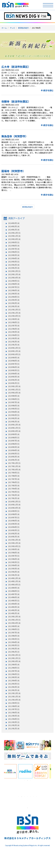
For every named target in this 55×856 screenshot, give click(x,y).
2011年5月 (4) (13, 716)
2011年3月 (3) (13, 722)
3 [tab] (30, 780)
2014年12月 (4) (14, 578)
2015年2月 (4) (13, 572)
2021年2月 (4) (13, 341)
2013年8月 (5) (13, 629)
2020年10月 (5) (14, 354)
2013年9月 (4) (13, 626)
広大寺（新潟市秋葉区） (16, 67)
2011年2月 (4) (13, 725)
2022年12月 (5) (14, 271)
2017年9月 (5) (13, 472)
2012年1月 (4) (13, 690)
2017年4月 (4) (13, 488)
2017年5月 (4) (13, 485)
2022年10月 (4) (14, 277)
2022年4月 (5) (13, 297)
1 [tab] (24, 780)
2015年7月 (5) (13, 556)
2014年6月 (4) (13, 597)
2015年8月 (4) (13, 552)
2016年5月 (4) (13, 524)
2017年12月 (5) (14, 463)
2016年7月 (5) (13, 517)
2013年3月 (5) (13, 645)
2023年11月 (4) (14, 236)
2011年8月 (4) (13, 706)
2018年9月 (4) (13, 434)
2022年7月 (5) (13, 287)
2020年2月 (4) (13, 380)
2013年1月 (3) (13, 652)
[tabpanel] (12, 771)
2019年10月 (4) (14, 392)
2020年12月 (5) (14, 348)
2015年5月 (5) (13, 562)
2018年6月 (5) (13, 444)
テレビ (12, 28)
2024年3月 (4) (13, 223)
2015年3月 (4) (13, 568)
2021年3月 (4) (13, 338)
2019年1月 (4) (13, 421)
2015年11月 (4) (14, 543)
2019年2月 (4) (13, 418)
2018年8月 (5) (13, 437)
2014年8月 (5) (13, 591)
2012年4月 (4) (13, 680)
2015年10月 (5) (14, 546)
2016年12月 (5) (14, 501)
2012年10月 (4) (14, 661)
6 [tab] (33, 796)
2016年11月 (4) (14, 504)
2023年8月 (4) (13, 245)
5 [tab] (30, 796)
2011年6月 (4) (13, 712)
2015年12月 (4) (14, 540)
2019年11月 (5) (14, 389)
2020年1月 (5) (13, 383)
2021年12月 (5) (14, 309)
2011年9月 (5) (13, 703)
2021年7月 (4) (13, 325)
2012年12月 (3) (14, 655)
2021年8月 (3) (13, 322)
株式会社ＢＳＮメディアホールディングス (27, 838)
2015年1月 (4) (13, 575)
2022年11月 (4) (14, 274)
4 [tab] (27, 796)
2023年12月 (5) (14, 233)
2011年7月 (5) (13, 709)
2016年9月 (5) (13, 511)
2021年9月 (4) (13, 319)
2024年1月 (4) (13, 229)
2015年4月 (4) (13, 565)
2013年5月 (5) (13, 639)
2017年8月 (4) (13, 476)
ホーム (4, 28)
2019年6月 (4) (13, 405)
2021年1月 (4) (13, 344)
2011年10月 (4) (14, 700)
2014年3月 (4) (13, 607)
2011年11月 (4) (14, 696)
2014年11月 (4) (14, 581)
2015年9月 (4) (13, 549)
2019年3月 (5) (13, 415)
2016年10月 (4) (14, 508)
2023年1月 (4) (13, 268)
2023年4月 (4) (13, 258)
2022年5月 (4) (13, 293)
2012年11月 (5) (14, 658)
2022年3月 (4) (13, 300)
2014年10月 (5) (14, 584)
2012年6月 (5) (13, 674)
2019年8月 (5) (13, 399)
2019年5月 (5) (13, 408)
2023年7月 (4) (13, 249)
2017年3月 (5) (13, 492)
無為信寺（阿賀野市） (14, 136)
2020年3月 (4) (13, 376)
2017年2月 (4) (13, 495)
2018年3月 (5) (13, 453)
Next (53, 771)
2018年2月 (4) (13, 456)
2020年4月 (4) (13, 373)
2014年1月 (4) (13, 613)
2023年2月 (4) (13, 265)
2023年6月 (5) (13, 252)
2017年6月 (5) (13, 482)
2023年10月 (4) (14, 239)
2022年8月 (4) (13, 284)
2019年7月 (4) (13, 402)
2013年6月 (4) (13, 636)
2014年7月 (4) (13, 594)
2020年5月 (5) (13, 370)
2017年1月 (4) (13, 498)
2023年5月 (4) (13, 255)
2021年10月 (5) (14, 316)
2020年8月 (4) (13, 360)
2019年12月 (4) (14, 386)
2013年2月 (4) (13, 648)
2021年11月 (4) (14, 313)
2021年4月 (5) (13, 335)
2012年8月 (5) (13, 668)
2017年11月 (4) (14, 466)
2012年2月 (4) (13, 687)
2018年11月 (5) (14, 428)
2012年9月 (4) (13, 664)
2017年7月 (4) (13, 479)
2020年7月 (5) (13, 364)
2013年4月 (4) (13, 642)
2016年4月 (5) (13, 527)
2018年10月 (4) (14, 431)
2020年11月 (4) (14, 351)
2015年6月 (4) (13, 559)
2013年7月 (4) (13, 632)
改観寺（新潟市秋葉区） (16, 101)
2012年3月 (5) (13, 684)
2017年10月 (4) (14, 469)
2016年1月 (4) (13, 536)
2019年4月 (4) (13, 412)
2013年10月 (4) (14, 623)
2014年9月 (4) (13, 588)
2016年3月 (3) (13, 530)
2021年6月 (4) (13, 329)
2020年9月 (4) (13, 357)
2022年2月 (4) (13, 303)
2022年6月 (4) (13, 290)
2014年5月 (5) (13, 600)
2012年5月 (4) (13, 677)
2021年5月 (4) (13, 332)
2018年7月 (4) (13, 440)
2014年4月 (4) (13, 604)
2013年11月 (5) (14, 620)
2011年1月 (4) (13, 728)
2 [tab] (27, 780)
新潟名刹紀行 (23, 28)
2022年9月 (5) (13, 281)
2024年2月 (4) (13, 226)
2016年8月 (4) (13, 514)
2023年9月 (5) (13, 242)
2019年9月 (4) (13, 396)
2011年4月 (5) (13, 719)
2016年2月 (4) (13, 533)
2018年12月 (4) (14, 424)
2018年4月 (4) (13, 450)
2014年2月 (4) (13, 610)
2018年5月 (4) (13, 447)
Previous (1, 771)
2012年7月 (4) (13, 671)
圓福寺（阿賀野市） (13, 171)
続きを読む (48, 90)
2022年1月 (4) (13, 306)
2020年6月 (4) (13, 367)
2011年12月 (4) (14, 693)
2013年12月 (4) (14, 616)
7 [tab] (36, 796)
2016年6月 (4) (13, 520)
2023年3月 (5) (13, 261)
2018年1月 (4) (13, 460)
